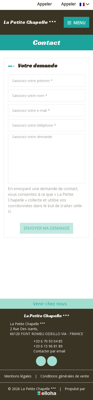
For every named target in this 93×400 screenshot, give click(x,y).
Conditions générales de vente (64, 376)
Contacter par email (46, 351)
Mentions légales (17, 376)
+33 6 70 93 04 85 (45, 341)
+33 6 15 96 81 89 (45, 346)
